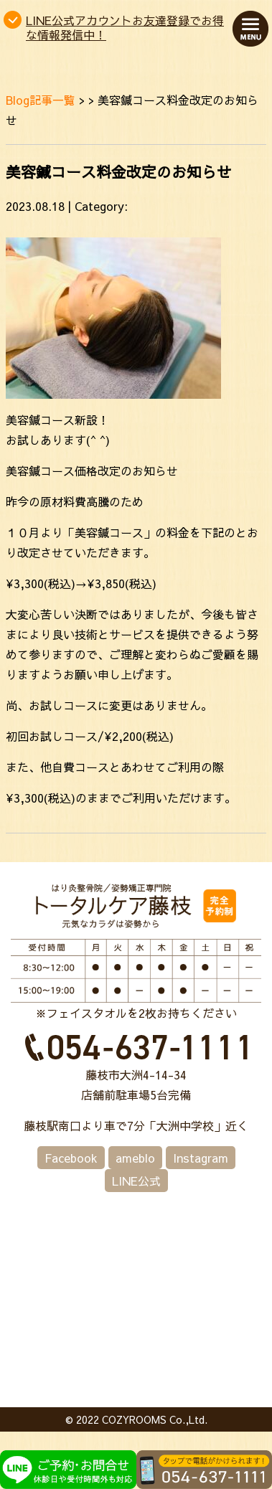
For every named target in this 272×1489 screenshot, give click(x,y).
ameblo (135, 1158)
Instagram (200, 1158)
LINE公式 (136, 1180)
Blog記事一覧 (40, 100)
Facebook (71, 1158)
